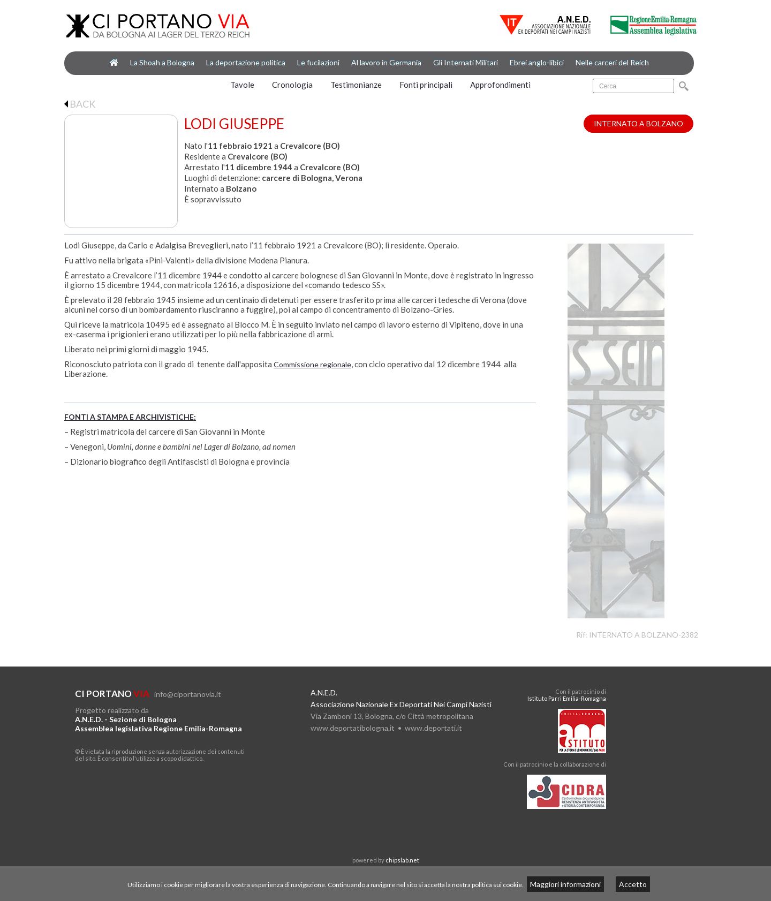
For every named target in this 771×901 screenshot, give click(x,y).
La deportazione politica (245, 62)
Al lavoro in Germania (386, 62)
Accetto (633, 884)
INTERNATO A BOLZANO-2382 (643, 634)
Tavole (242, 84)
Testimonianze (356, 84)
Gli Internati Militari (465, 62)
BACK (79, 104)
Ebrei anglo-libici (537, 62)
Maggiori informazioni (565, 884)
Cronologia (292, 84)
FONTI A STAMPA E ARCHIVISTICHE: (130, 416)
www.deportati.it (433, 727)
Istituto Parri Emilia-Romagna (566, 698)
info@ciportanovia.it (187, 694)
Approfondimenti (500, 84)
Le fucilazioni (318, 62)
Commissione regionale (312, 364)
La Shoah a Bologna (162, 62)
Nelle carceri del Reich (612, 62)
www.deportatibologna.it (353, 727)
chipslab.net (402, 860)
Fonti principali (425, 84)
